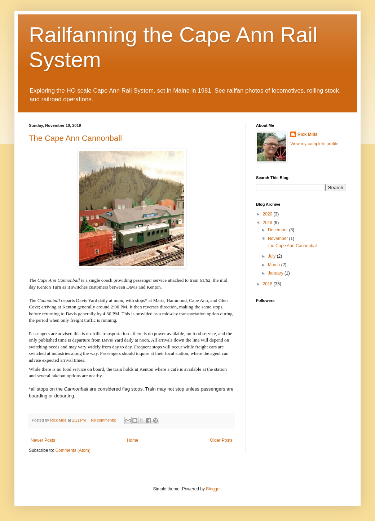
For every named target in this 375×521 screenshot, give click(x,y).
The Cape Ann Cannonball (75, 138)
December (278, 229)
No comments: (104, 420)
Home (132, 440)
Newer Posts (43, 440)
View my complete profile (314, 143)
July (272, 256)
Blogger (213, 488)
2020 (268, 214)
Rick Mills (307, 134)
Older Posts (221, 440)
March (274, 264)
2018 (268, 283)
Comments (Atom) (72, 450)
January (276, 273)
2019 (268, 222)
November (278, 238)
